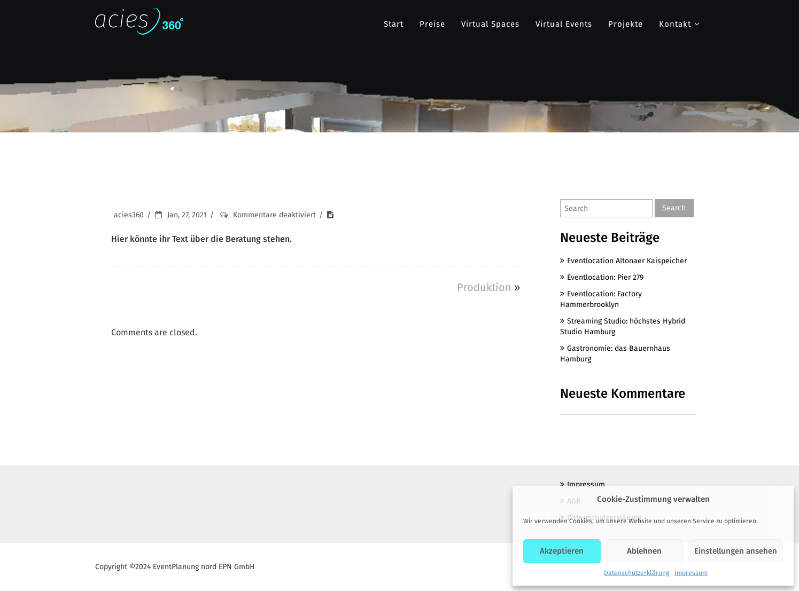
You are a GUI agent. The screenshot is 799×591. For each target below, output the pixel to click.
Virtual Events (564, 24)
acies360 (129, 214)
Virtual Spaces (490, 24)
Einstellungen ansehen (735, 551)
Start (394, 24)
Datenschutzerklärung (636, 573)
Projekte (625, 24)
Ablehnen (644, 551)
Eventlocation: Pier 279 (605, 277)
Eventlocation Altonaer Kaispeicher (627, 260)
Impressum (691, 573)
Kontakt (675, 24)
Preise (432, 24)
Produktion (484, 287)
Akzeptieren (562, 551)
